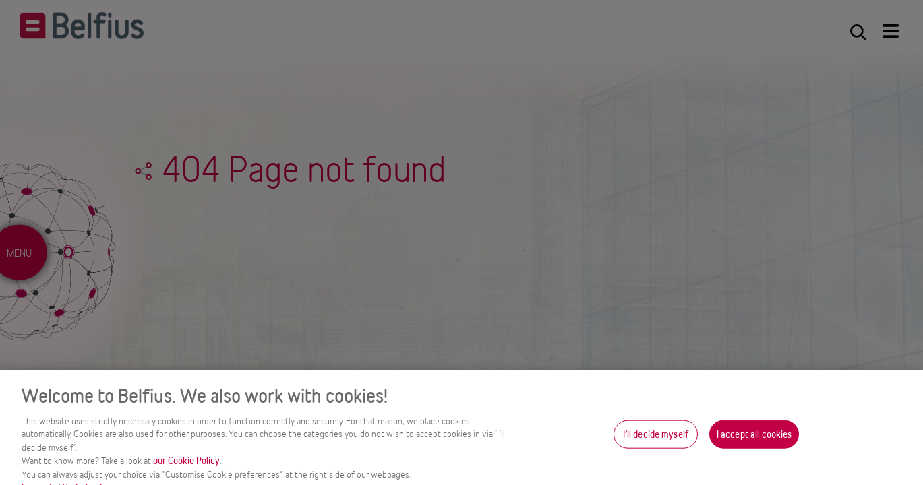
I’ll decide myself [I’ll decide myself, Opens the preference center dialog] (655, 439)
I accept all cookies (754, 439)
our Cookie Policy (186, 466)
